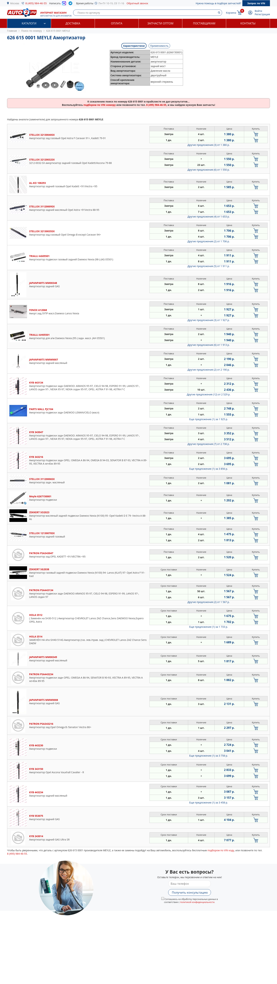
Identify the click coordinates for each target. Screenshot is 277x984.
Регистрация (262, 14)
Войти (258, 11)
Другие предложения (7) (208, 444)
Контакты (247, 23)
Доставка (73, 23)
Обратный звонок (137, 3)
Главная (12, 30)
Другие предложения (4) (208, 216)
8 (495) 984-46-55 (36, 3)
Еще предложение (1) (208, 419)
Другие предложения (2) (208, 241)
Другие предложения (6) (208, 169)
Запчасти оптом (160, 23)
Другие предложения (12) (208, 394)
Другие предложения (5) (208, 266)
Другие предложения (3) (208, 145)
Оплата (116, 23)
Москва (14, 3)
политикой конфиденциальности (197, 902)
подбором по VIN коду (221, 850)
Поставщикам (204, 23)
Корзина (231, 12)
